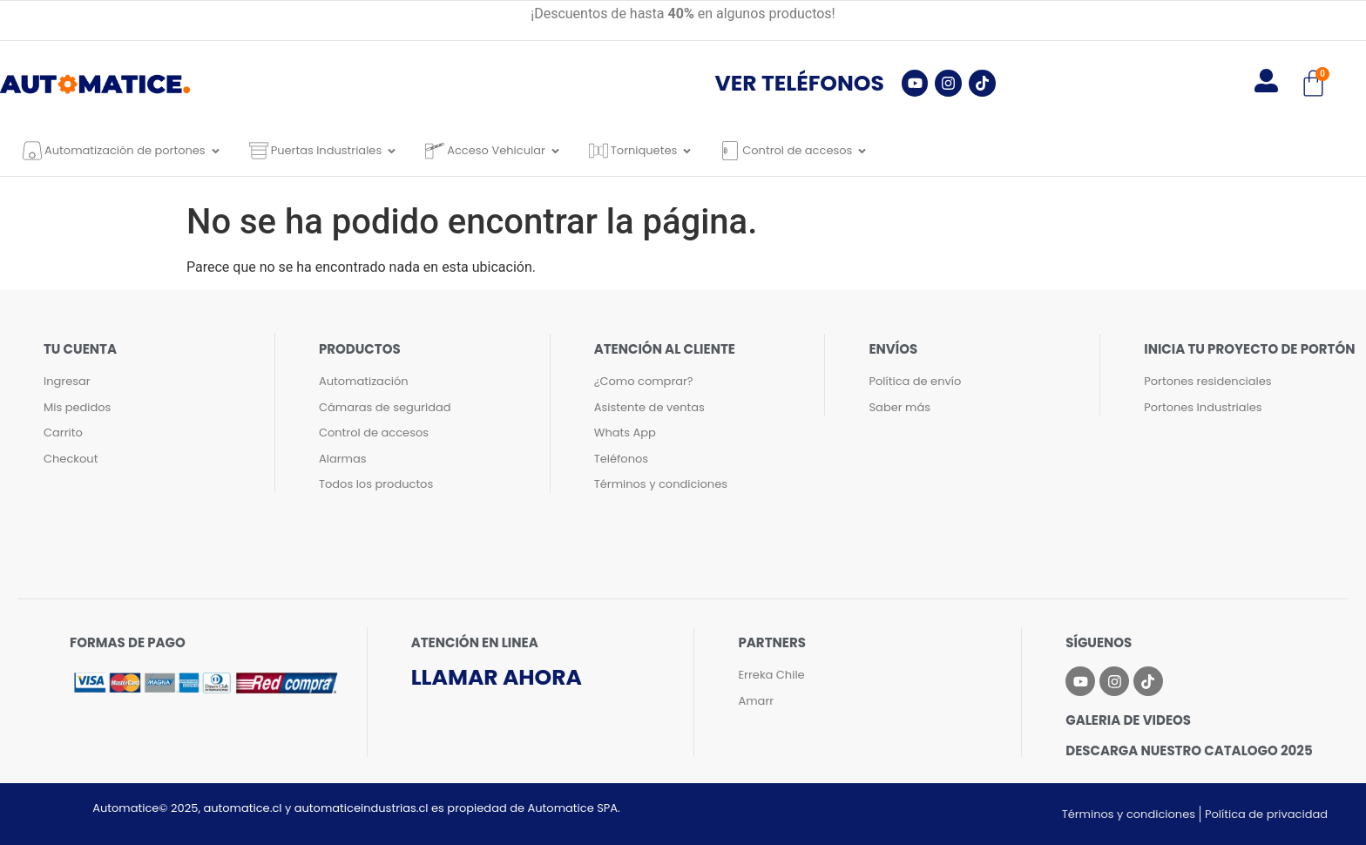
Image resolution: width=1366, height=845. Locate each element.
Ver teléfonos (799, 83)
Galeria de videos (1128, 720)
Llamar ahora (496, 677)
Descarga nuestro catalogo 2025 (1188, 750)
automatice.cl (242, 808)
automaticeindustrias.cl (361, 808)
